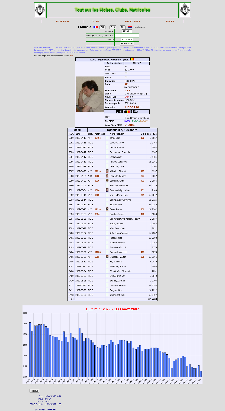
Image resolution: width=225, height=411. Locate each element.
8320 (96, 181)
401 (142, 190)
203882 (130, 125)
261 (142, 195)
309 (142, 257)
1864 (96, 190)
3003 (96, 176)
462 (142, 209)
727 (142, 176)
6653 (96, 257)
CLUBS (95, 21)
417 (142, 171)
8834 (96, 214)
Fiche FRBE (134, 107)
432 (142, 181)
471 (126, 84)
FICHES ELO (62, 21)
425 (142, 214)
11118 (97, 209)
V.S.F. (127, 90)
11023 (97, 252)
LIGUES (170, 21)
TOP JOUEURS (132, 21)
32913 (97, 171)
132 (142, 138)
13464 (97, 138)
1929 (96, 195)
